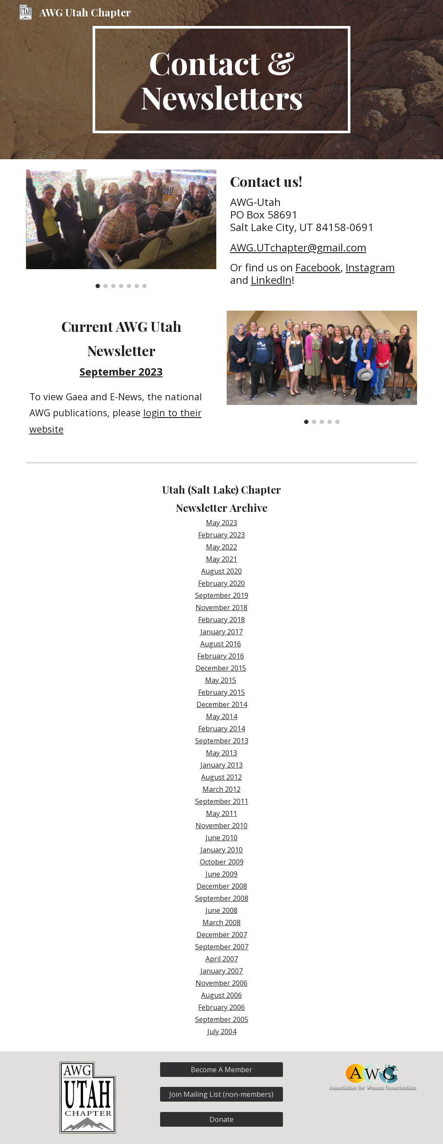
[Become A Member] (221, 1069)
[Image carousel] (121, 229)
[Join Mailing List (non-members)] (221, 1094)
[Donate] (221, 1119)
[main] (221, 79)
